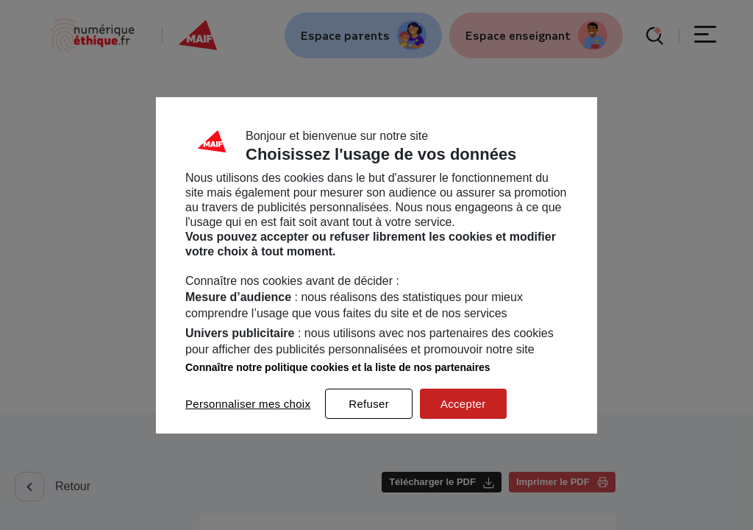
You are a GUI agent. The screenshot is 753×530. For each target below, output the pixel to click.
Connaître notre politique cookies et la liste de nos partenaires (337, 367)
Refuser (369, 404)
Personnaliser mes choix (247, 404)
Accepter (463, 404)
